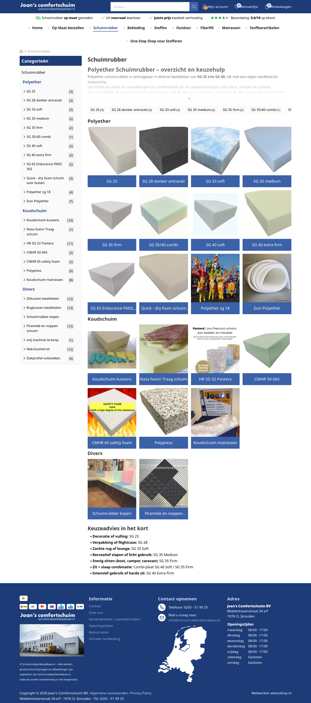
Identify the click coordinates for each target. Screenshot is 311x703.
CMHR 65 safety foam (112, 442)
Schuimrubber (34, 72)
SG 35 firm (112, 244)
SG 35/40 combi (163, 244)
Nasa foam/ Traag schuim (163, 379)
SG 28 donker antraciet (163, 181)
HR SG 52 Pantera (215, 379)
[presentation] (154, 6)
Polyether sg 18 (215, 308)
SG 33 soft (215, 181)
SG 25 (112, 181)
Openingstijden (101, 625)
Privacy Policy (140, 693)
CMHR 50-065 (267, 379)
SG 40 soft (215, 244)
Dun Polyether (267, 308)
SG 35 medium (267, 181)
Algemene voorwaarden (109, 693)
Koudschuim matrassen (215, 442)
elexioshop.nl (280, 693)
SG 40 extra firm (267, 244)
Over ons (96, 612)
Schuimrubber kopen (112, 513)
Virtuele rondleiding (104, 638)
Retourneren (99, 632)
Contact (95, 606)
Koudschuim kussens (112, 379)
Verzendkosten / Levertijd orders (114, 619)
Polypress (164, 442)
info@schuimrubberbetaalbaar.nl (195, 620)
